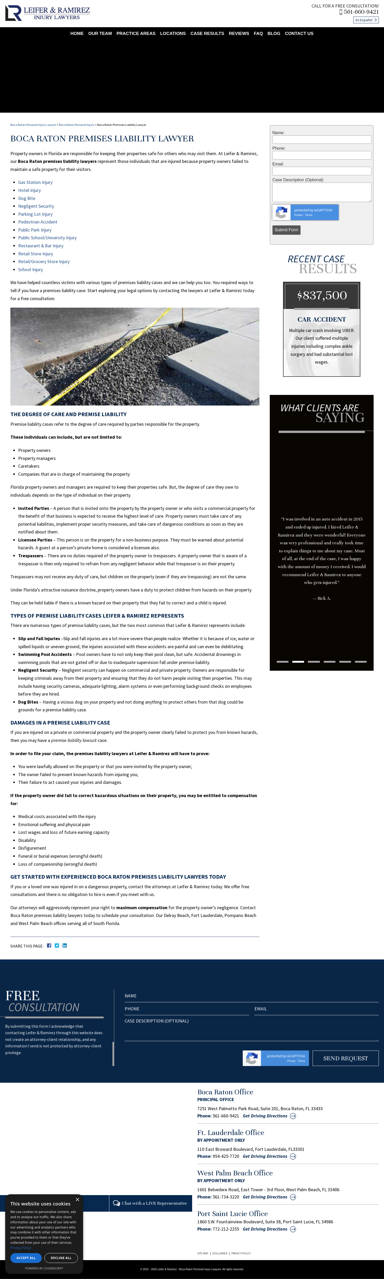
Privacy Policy (241, 1253)
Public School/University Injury (47, 238)
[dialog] (44, 1234)
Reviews (239, 33)
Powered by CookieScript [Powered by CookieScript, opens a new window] (44, 1268)
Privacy (298, 215)
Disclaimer (219, 1253)
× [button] (77, 1200)
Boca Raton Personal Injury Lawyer (33, 125)
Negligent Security (36, 206)
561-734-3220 (226, 1197)
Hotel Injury (29, 190)
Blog (274, 33)
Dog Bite (26, 198)
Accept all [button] (26, 1258)
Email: (278, 164)
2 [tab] (298, 662)
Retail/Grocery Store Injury (44, 261)
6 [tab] (361, 662)
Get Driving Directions (265, 1116)
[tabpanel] (322, 531)
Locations (173, 33)
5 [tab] (346, 662)
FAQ (258, 33)
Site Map (202, 1253)
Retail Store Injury (35, 254)
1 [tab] (282, 662)
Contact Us (299, 33)
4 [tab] (330, 662)
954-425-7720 (226, 1156)
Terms (308, 215)
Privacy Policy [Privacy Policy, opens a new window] (20, 1248)
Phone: (279, 148)
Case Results (207, 33)
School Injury (30, 269)
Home (77, 33)
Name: (278, 133)
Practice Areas (136, 33)
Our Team (100, 33)
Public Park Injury (34, 230)
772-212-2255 (226, 1229)
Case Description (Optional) (298, 180)
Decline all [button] (61, 1258)
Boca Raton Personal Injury (76, 125)
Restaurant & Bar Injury (41, 246)
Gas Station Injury (35, 182)
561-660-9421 (361, 12)
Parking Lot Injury (35, 214)
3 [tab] (314, 662)
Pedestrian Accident (37, 222)
